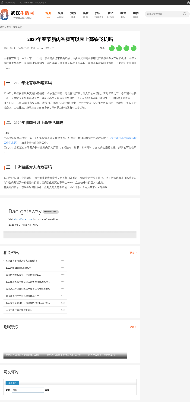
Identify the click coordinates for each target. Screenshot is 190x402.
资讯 (8, 27)
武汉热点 (17, 27)
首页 (2, 27)
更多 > (133, 252)
